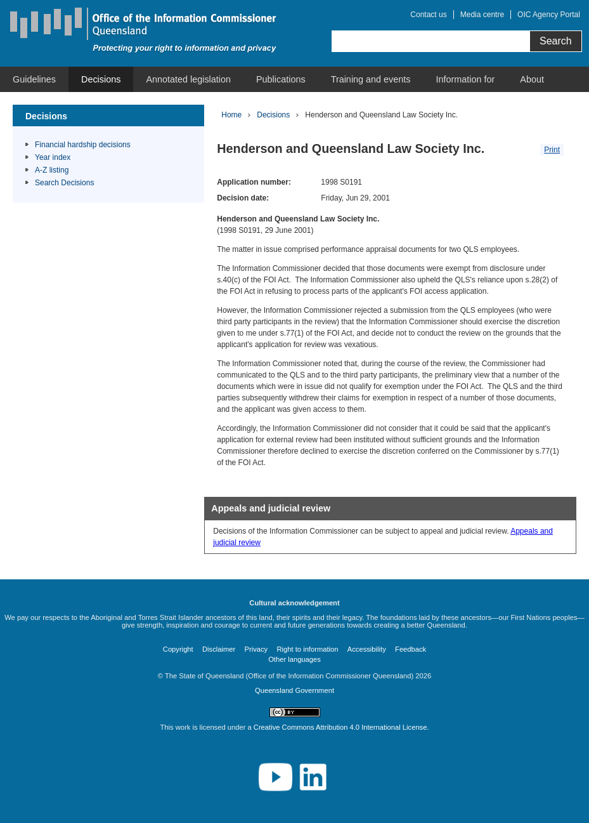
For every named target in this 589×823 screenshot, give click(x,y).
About (532, 79)
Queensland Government (294, 690)
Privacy (256, 649)
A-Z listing (51, 170)
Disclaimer (218, 649)
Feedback (410, 649)
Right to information (308, 649)
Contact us (428, 14)
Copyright (178, 649)
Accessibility (366, 649)
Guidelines (34, 79)
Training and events (371, 79)
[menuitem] (34, 79)
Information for (465, 79)
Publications (281, 79)
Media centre (482, 14)
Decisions (100, 79)
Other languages (294, 659)
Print (552, 149)
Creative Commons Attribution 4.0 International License (340, 727)
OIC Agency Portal (548, 14)
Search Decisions (64, 182)
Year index (52, 157)
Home (231, 114)
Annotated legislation (188, 79)
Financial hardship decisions (83, 144)
